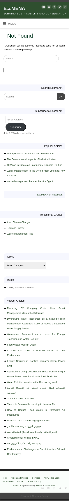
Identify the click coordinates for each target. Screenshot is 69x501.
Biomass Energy (15, 228)
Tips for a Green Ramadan (21, 398)
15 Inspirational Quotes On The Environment (30, 153)
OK (60, 96)
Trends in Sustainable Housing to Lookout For (31, 404)
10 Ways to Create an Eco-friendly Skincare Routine (34, 165)
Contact (20, 481)
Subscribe (16, 127)
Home (4, 478)
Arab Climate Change (18, 222)
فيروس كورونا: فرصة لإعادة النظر (24, 426)
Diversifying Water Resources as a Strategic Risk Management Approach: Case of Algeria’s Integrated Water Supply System (36, 323)
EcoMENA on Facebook (49, 194)
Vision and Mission (19, 478)
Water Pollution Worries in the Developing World (32, 382)
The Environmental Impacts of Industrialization (31, 159)
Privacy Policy (34, 481)
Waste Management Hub (20, 233)
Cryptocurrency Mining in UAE (23, 437)
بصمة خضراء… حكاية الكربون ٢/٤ (24, 443)
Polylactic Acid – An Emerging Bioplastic (28, 420)
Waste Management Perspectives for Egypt (30, 181)
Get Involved (8, 481)
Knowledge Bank (51, 478)
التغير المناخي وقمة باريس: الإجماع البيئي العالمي (32, 432)
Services (36, 478)
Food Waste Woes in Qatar (21, 344)
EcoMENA (14, 8)
